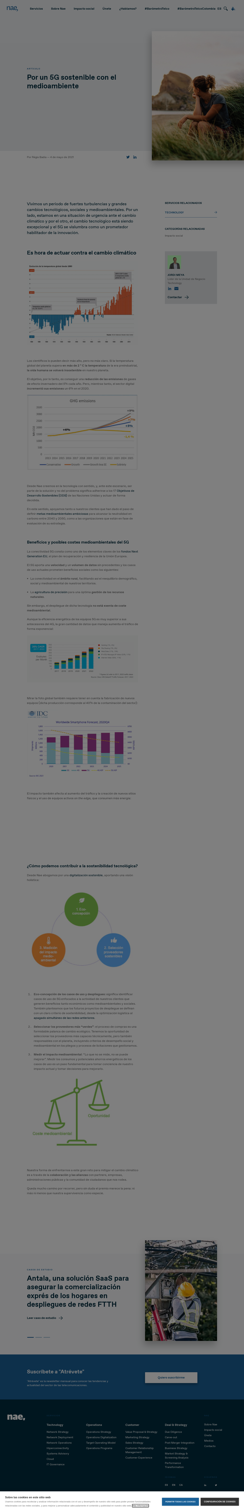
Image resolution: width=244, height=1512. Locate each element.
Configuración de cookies (220, 1501)
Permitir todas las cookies (180, 1502)
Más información (140, 1505)
